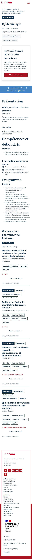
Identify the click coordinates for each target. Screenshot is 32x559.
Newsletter (6, 552)
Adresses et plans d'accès (11, 503)
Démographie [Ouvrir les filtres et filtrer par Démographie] (20, 343)
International (7, 511)
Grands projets (8, 491)
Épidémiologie (6, 13)
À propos (6, 495)
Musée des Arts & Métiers (11, 507)
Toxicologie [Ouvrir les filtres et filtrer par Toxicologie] (19, 291)
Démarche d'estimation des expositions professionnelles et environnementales (15, 351)
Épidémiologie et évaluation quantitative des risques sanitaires (16, 406)
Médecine (20, 11)
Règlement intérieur (9, 540)
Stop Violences (8, 513)
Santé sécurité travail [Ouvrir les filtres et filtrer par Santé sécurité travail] (10, 298)
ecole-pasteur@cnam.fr (16, 169)
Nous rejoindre (8, 499)
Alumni (5, 487)
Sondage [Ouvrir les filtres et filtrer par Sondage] (23, 398)
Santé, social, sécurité (8, 11)
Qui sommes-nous (9, 479)
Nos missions (7, 483)
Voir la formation (14, 278)
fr (2, 9)
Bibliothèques (7, 509)
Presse (5, 497)
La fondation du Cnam (10, 485)
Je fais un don (7, 489)
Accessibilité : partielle (10, 549)
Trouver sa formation (11, 9)
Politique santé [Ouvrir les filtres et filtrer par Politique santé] (8, 395)
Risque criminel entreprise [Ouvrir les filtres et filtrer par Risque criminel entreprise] (11, 294)
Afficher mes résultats (16, 75)
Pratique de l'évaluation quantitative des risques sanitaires (14, 305)
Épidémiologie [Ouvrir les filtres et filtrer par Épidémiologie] (8, 17)
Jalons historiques (9, 481)
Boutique (6, 505)
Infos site (6, 536)
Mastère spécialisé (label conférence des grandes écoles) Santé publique (14, 253)
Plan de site (7, 516)
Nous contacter (8, 501)
